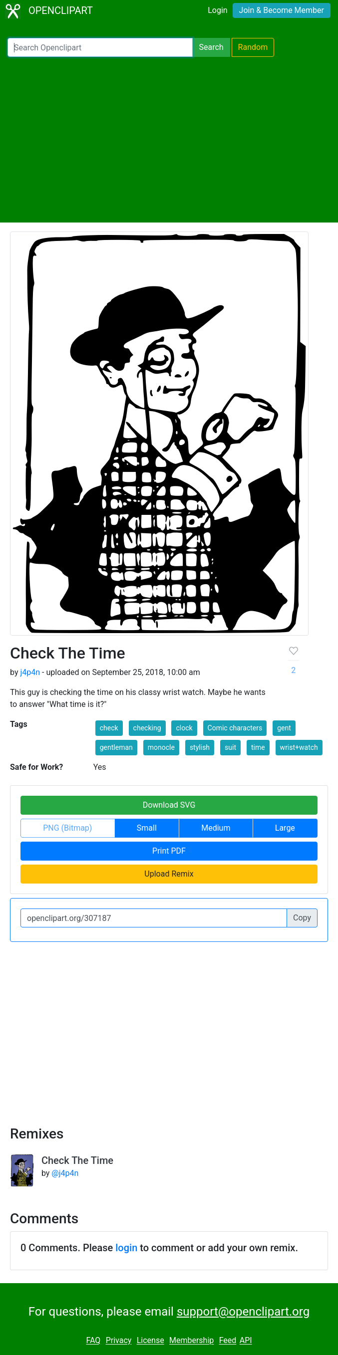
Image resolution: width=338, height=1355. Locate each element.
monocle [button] (161, 747)
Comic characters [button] (235, 728)
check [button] (109, 728)
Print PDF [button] (169, 851)
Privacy (119, 1341)
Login (217, 10)
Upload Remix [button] (168, 874)
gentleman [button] (116, 747)
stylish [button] (200, 747)
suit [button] (230, 747)
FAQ (93, 1341)
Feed (228, 1341)
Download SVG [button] (169, 805)
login (126, 1248)
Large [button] (285, 828)
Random (253, 47)
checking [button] (147, 728)
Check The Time (77, 1160)
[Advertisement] (169, 140)
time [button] (258, 747)
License (150, 1341)
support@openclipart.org (243, 1312)
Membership (191, 1341)
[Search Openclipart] (100, 47)
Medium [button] (215, 828)
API (246, 1341)
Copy (302, 917)
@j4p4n (64, 1173)
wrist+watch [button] (299, 747)
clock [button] (184, 728)
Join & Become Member (281, 10)
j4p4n (30, 672)
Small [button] (147, 828)
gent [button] (284, 728)
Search (211, 47)
